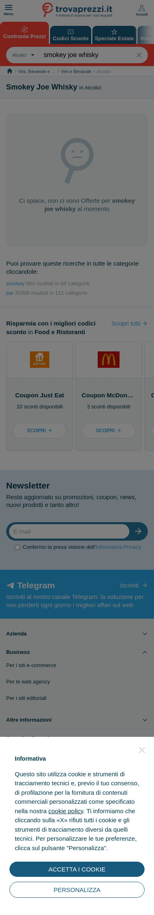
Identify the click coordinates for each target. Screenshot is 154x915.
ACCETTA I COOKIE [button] (77, 869)
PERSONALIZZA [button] (76, 889)
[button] (142, 750)
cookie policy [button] (65, 810)
